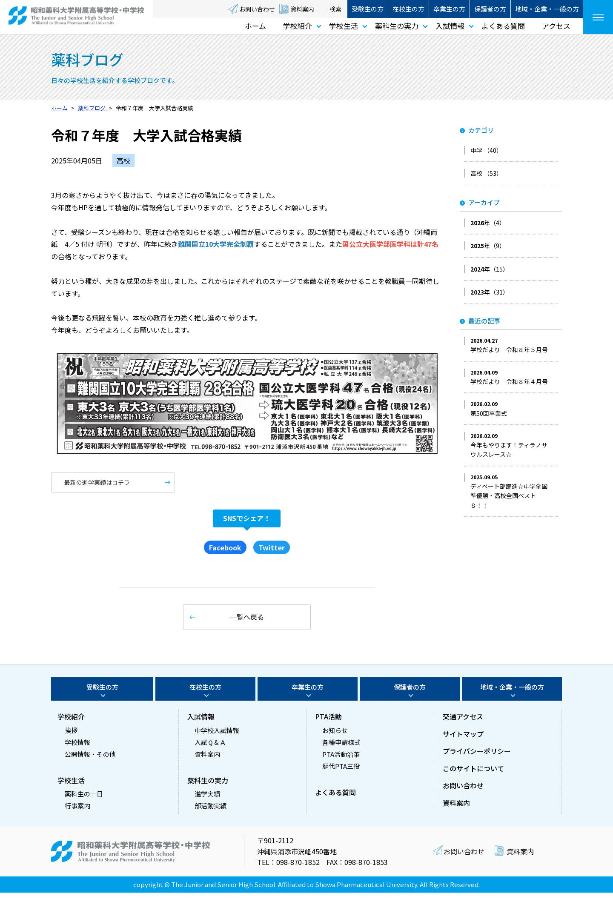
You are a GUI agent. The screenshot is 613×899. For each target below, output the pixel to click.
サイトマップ (463, 740)
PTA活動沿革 (341, 760)
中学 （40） (486, 150)
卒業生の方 (449, 8)
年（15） (489, 269)
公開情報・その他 (90, 760)
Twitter (271, 554)
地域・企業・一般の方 (547, 8)
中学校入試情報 (217, 736)
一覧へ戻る (247, 623)
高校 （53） (486, 173)
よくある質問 (503, 25)
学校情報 (77, 748)
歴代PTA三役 (341, 772)
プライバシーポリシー (477, 758)
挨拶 (71, 736)
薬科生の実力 (396, 25)
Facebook (225, 554)
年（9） (487, 245)
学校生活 (343, 25)
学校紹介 (297, 25)
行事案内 (77, 812)
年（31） (489, 292)
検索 (335, 9)
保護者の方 (490, 8)
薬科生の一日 (84, 800)
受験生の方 (368, 8)
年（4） (487, 222)
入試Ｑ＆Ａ (210, 748)
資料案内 (302, 9)
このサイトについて (473, 775)
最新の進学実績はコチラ (97, 485)
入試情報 (449, 25)
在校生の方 (408, 8)
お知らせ (335, 736)
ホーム (255, 25)
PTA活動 (328, 723)
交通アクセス (463, 723)
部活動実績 (210, 812)
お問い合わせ (257, 9)
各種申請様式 (341, 748)
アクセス (556, 25)
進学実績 (207, 800)
